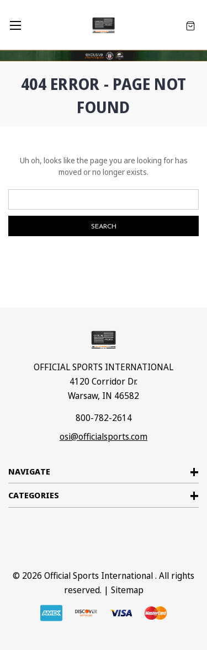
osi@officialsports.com (103, 436)
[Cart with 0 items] (190, 25)
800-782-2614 (104, 418)
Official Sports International (98, 575)
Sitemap (127, 590)
